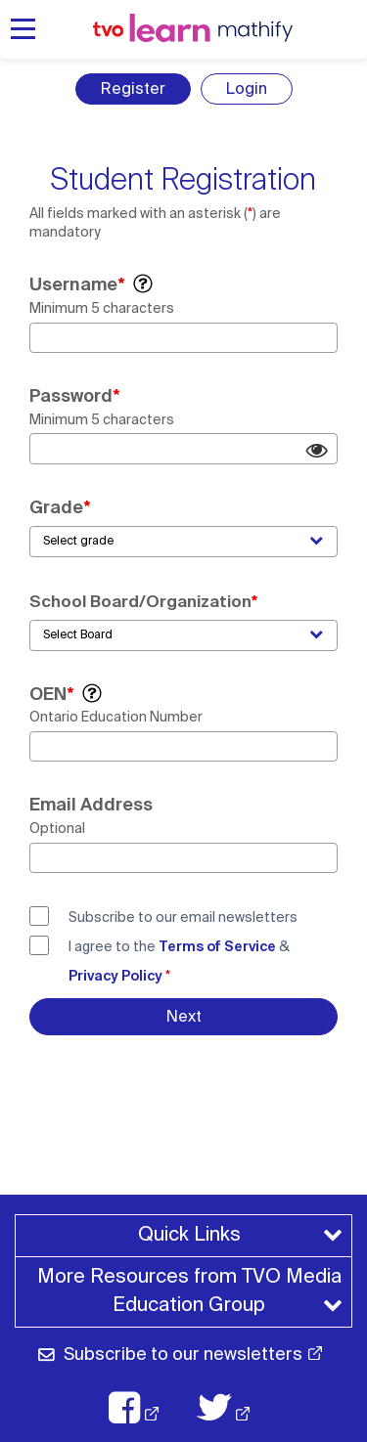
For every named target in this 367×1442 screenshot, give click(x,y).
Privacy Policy (115, 975)
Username (73, 284)
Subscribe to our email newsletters (183, 917)
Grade (56, 507)
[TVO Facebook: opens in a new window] (143, 1407)
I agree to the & (179, 961)
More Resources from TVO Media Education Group (192, 1291)
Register (133, 88)
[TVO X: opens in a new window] (233, 1407)
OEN (48, 694)
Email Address (91, 804)
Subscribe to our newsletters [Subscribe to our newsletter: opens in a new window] (183, 1354)
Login (246, 88)
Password (71, 396)
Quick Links (189, 1234)
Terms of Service (217, 946)
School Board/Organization (140, 601)
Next (184, 1016)
